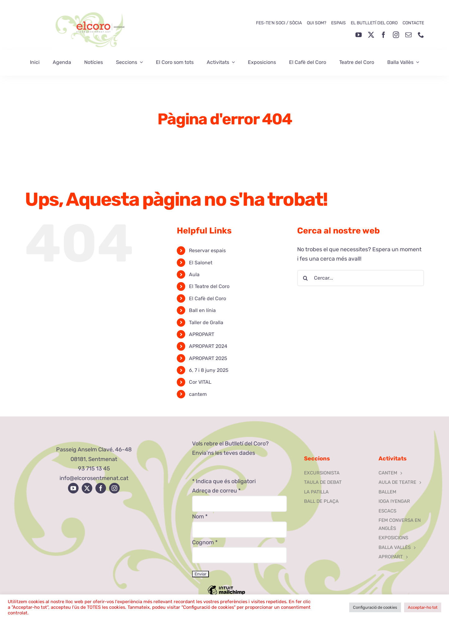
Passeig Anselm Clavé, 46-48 (94, 449)
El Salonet (200, 263)
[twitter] (371, 35)
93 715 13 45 (94, 468)
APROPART (201, 334)
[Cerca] (305, 278)
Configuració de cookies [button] (375, 607)
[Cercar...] (360, 278)
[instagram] (396, 35)
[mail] (408, 35)
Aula (194, 274)
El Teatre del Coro (209, 286)
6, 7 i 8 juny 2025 (209, 370)
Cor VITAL (200, 382)
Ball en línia (202, 310)
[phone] (421, 35)
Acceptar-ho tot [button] (422, 607)
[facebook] (383, 35)
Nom (200, 516)
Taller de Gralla (206, 322)
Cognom (205, 542)
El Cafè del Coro (207, 298)
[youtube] (358, 35)
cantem (198, 394)
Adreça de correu (216, 490)
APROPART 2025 (208, 358)
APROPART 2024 (208, 346)
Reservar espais (207, 250)
